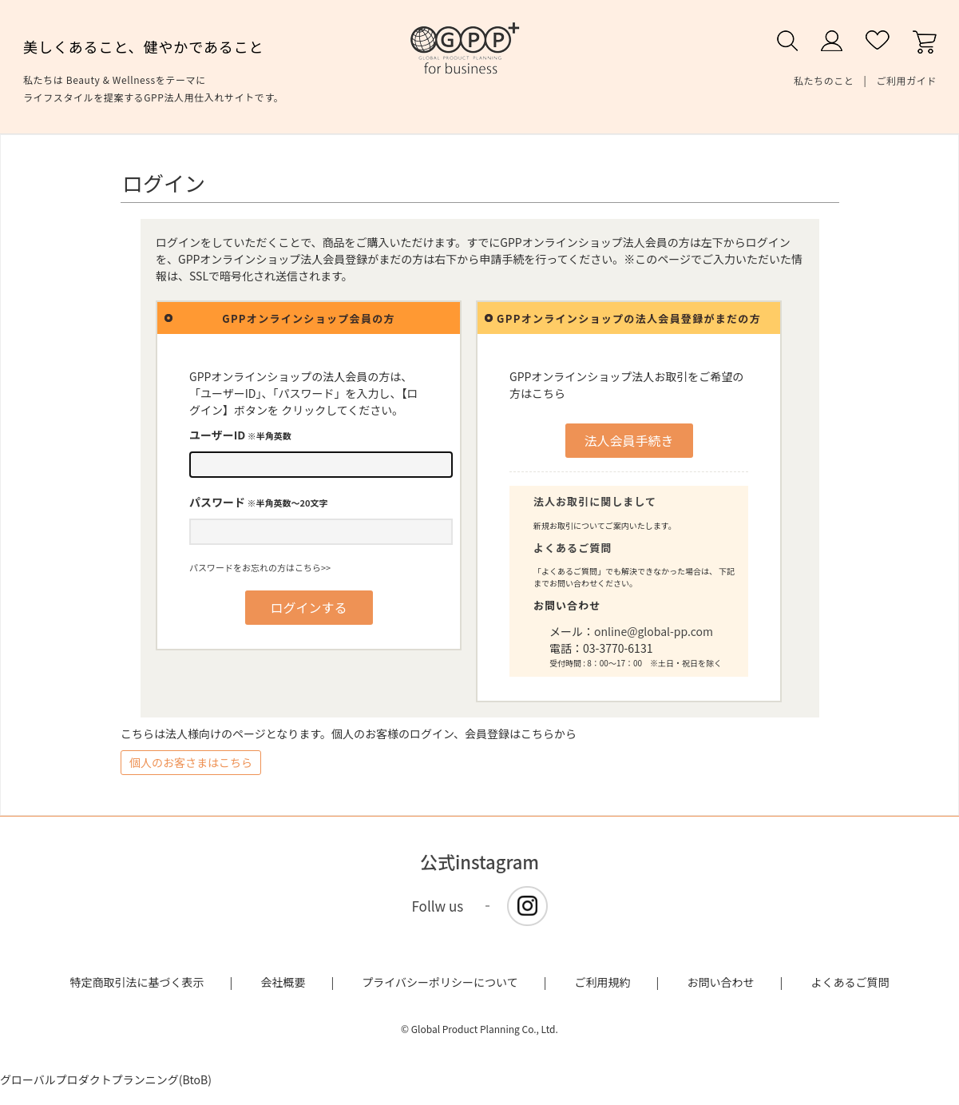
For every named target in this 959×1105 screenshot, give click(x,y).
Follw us (438, 906)
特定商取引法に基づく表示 (137, 982)
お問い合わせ (721, 982)
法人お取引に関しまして (594, 501)
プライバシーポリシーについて (439, 982)
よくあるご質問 (572, 547)
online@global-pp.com (653, 631)
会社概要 (282, 982)
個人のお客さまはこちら (190, 762)
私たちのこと (824, 80)
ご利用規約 (603, 982)
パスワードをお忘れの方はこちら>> (260, 567)
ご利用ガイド (906, 80)
